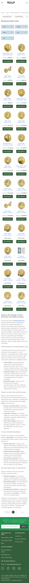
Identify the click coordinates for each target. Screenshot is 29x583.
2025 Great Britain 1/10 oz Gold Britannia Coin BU (8, 101)
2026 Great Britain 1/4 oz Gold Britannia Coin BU (8, 123)
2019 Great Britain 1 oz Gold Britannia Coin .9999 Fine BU (7, 303)
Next (22, 512)
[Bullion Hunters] (11, 3)
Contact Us (18, 536)
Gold (7, 12)
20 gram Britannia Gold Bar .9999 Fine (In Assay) (21, 258)
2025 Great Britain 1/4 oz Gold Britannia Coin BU (21, 123)
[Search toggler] (27, 3)
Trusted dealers (19, 16)
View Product (8, 61)
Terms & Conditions (20, 539)
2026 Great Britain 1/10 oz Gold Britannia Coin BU (21, 56)
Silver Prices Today (6, 557)
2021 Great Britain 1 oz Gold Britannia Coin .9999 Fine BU (21, 281)
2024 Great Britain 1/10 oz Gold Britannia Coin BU (21, 78)
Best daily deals (7, 16)
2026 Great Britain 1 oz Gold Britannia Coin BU (8, 190)
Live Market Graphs (6, 540)
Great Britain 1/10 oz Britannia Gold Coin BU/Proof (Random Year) (8, 56)
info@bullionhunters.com (14, 564)
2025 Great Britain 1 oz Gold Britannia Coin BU (21, 190)
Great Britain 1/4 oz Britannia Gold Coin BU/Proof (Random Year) (21, 101)
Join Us (24, 526)
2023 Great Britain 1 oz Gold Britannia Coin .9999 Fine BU (21, 213)
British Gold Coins (15, 12)
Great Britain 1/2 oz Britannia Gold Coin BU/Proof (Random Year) (8, 146)
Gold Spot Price (5, 554)
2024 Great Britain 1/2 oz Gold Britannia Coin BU (8, 258)
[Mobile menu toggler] (2, 3)
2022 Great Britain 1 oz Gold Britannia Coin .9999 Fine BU (7, 281)
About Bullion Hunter (7, 537)
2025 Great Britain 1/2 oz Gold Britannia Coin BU (8, 168)
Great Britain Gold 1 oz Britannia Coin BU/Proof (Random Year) (21, 168)
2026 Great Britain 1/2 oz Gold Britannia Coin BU (21, 146)
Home (2, 12)
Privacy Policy (19, 541)
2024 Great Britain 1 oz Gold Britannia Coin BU (21, 302)
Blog (2, 543)
